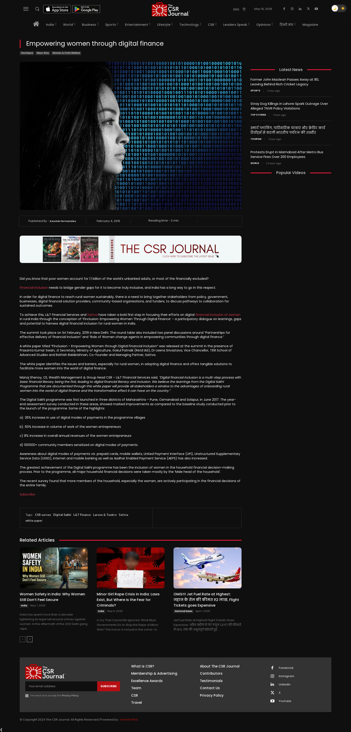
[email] (61, 686)
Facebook (286, 668)
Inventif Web (129, 719)
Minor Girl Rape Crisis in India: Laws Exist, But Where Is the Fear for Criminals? (128, 600)
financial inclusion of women (217, 314)
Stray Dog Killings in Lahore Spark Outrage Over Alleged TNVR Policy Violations (289, 106)
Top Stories (258, 114)
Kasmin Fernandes (63, 221)
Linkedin (284, 684)
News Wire (42, 53)
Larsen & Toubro (105, 515)
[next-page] (29, 639)
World (254, 163)
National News (183, 611)
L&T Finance (82, 515)
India (24, 605)
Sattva (92, 314)
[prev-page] (22, 639)
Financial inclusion (34, 287)
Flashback (27, 53)
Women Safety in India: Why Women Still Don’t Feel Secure (52, 597)
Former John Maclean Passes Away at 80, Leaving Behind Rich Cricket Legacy (284, 81)
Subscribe (27, 494)
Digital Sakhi (62, 515)
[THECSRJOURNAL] (171, 9)
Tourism (255, 139)
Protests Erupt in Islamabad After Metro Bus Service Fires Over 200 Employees (286, 154)
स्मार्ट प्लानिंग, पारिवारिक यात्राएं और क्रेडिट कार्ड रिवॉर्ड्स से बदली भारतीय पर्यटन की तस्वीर (287, 130)
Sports (255, 90)
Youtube (285, 701)
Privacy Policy (70, 695)
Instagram (286, 676)
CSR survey (43, 515)
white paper (34, 520)
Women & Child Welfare (66, 53)
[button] (37, 8)
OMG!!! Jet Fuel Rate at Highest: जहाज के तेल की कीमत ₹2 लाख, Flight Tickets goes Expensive (206, 600)
